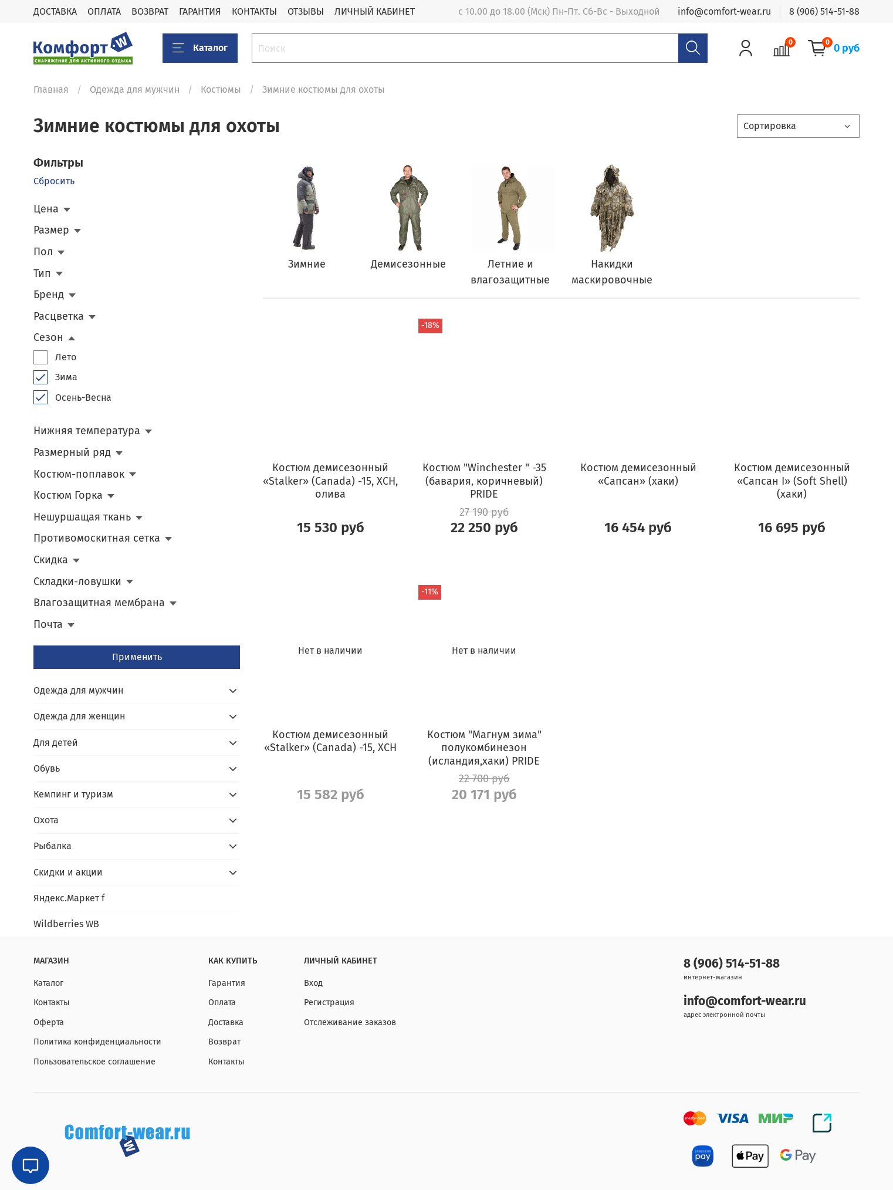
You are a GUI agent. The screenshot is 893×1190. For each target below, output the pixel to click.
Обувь (46, 768)
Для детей (55, 742)
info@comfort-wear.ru (724, 11)
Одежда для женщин (79, 716)
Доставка (225, 1022)
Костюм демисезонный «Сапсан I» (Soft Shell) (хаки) (792, 481)
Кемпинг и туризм (73, 794)
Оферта (48, 1022)
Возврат (224, 1042)
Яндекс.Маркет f (68, 898)
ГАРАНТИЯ (200, 11)
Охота (46, 820)
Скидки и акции (68, 872)
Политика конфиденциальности (97, 1042)
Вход (313, 983)
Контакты (51, 1003)
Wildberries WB (66, 923)
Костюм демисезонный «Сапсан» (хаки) (638, 474)
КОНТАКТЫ (254, 11)
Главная (51, 89)
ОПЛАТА (104, 11)
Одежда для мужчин (135, 89)
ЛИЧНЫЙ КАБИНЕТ (374, 11)
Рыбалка (52, 845)
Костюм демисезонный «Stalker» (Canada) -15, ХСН (330, 741)
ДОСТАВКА (55, 11)
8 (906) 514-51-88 (824, 11)
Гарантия (226, 983)
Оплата (222, 1003)
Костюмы (221, 89)
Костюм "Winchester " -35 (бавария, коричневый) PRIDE (484, 481)
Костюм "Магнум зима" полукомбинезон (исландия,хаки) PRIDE (484, 748)
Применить (137, 656)
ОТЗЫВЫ (305, 11)
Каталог (200, 48)
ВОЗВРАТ (149, 11)
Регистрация (329, 1003)
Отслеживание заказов (350, 1022)
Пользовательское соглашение (94, 1062)
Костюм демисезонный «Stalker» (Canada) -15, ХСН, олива (330, 481)
